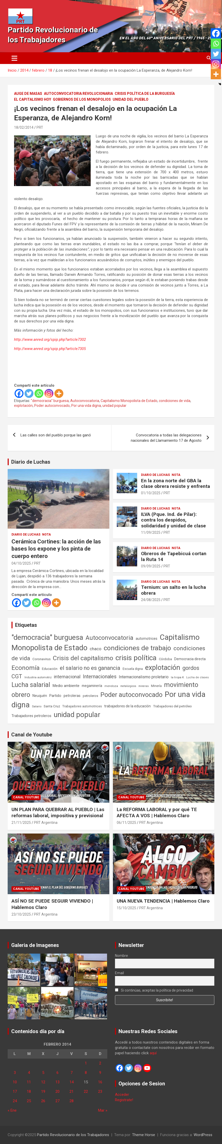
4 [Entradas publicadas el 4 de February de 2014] (29, 1072)
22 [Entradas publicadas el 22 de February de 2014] (86, 1091)
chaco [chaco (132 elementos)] (95, 648)
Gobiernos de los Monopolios (82, 99)
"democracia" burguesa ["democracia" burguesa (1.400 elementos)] (47, 637)
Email (119, 973)
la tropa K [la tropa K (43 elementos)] (177, 677)
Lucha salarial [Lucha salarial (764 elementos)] (30, 684)
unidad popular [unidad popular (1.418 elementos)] (77, 714)
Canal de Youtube (31, 735)
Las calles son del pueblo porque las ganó (55, 435)
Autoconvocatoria (84, 401)
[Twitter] (29, 393)
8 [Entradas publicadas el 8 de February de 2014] (86, 1072)
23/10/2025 (21, 914)
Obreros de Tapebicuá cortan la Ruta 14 (173, 556)
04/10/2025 (21, 563)
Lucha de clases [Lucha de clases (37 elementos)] (197, 677)
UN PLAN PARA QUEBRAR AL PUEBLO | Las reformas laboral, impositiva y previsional (57, 813)
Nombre (121, 956)
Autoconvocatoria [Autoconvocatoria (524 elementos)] (109, 637)
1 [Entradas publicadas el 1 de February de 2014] (86, 1063)
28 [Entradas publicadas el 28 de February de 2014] (71, 1101)
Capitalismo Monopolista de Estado (129, 401)
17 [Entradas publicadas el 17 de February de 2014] (15, 1091)
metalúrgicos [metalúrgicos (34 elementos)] (128, 686)
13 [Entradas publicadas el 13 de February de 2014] (57, 1082)
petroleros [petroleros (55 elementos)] (90, 696)
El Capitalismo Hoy (32, 99)
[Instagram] (48, 393)
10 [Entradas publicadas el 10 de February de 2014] (15, 1082)
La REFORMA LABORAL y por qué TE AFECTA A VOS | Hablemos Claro (157, 813)
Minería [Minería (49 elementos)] (156, 686)
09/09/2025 (150, 566)
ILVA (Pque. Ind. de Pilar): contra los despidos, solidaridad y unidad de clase (173, 520)
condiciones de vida (174, 401)
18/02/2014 (23, 127)
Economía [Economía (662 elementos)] (25, 667)
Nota (46, 534)
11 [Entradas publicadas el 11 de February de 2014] (29, 1082)
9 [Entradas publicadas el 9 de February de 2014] (100, 1072)
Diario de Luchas (30, 462)
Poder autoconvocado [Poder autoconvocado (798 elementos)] (131, 694)
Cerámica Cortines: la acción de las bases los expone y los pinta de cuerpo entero (56, 548)
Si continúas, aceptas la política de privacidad (154, 990)
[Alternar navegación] (14, 58)
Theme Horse (143, 1135)
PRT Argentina (45, 823)
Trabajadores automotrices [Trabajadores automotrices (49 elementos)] (82, 706)
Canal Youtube (26, 797)
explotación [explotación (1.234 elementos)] (162, 668)
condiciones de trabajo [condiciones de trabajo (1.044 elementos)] (137, 648)
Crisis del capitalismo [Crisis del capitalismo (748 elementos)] (83, 658)
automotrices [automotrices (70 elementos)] (146, 638)
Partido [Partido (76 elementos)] (55, 696)
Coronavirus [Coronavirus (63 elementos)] (41, 659)
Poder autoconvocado (52, 406)
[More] (58, 393)
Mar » (102, 1110)
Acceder (122, 1094)
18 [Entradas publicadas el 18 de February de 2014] (29, 1091)
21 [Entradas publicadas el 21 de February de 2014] (71, 1091)
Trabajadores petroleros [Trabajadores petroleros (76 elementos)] (31, 716)
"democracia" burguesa (50, 401)
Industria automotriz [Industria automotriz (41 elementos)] (38, 677)
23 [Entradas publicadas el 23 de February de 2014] (100, 1091)
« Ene (12, 1110)
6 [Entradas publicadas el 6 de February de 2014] (57, 1072)
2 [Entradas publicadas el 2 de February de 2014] (100, 1063)
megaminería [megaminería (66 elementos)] (92, 686)
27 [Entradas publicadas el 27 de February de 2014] (57, 1101)
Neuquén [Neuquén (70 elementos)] (39, 696)
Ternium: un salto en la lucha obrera (173, 590)
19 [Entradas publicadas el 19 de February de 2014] (43, 1091)
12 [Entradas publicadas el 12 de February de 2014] (43, 1082)
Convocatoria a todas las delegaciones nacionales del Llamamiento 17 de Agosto (166, 438)
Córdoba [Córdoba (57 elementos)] (165, 659)
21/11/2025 (21, 823)
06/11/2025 (126, 823)
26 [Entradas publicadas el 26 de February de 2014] (43, 1101)
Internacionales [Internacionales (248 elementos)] (99, 677)
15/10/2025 (126, 908)
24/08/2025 (150, 600)
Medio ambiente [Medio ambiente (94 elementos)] (65, 685)
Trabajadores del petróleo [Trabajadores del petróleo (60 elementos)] (172, 706)
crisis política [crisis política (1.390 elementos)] (136, 658)
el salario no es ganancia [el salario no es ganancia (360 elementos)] (90, 668)
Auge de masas (28, 94)
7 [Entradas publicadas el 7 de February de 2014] (72, 1072)
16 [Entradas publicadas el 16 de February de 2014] (100, 1082)
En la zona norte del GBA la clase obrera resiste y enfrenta (175, 483)
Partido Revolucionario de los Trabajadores (73, 1135)
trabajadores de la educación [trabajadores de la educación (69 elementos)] (127, 706)
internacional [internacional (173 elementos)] (67, 676)
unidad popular (114, 406)
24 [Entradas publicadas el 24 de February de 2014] (15, 1101)
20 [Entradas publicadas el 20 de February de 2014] (57, 1091)
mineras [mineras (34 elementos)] (143, 686)
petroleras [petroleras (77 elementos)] (72, 696)
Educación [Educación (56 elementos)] (49, 669)
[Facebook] (19, 393)
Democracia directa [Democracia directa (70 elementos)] (190, 659)
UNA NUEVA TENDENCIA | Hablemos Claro (163, 901)
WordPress (203, 1135)
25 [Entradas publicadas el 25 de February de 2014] (29, 1101)
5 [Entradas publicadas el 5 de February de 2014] (43, 1072)
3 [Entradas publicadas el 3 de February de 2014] (15, 1072)
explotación (23, 406)
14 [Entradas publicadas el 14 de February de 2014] (71, 1082)
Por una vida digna (86, 406)
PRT (40, 127)
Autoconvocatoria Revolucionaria (78, 94)
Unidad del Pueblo (130, 99)
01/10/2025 (150, 493)
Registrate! (124, 1100)
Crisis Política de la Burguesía (145, 94)
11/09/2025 (150, 532)
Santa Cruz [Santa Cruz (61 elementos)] (52, 706)
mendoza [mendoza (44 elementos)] (111, 686)
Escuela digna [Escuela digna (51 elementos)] (133, 669)
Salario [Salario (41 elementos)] (36, 706)
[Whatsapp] (38, 393)
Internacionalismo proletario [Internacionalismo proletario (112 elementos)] (144, 676)
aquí (153, 1053)
